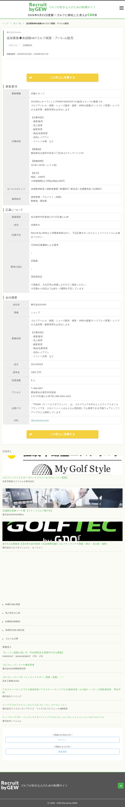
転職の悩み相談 (12, 604)
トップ (5, 23)
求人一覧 (17, 23)
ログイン (62, 740)
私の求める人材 (12, 613)
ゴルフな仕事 (11, 638)
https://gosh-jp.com (40, 420)
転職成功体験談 (12, 621)
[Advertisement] (62, 577)
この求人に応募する (62, 77)
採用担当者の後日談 (14, 630)
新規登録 (62, 751)
